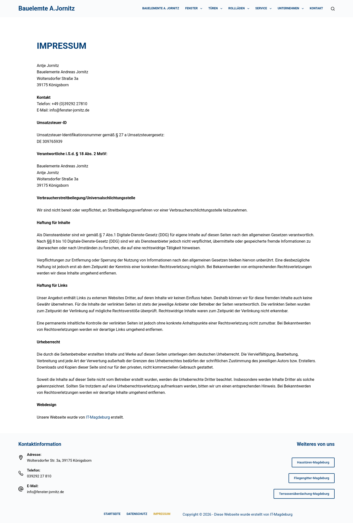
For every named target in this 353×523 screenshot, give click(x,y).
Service (264, 9)
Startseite (112, 514)
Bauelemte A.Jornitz (46, 8)
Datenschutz (137, 514)
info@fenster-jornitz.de (45, 492)
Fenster (194, 9)
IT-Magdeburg (281, 514)
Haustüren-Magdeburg (313, 462)
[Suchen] (333, 9)
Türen (216, 9)
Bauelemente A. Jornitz (160, 8)
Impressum (161, 514)
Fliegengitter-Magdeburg (311, 478)
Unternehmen (292, 9)
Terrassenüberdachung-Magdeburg (304, 494)
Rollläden (239, 9)
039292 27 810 (39, 476)
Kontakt (316, 8)
